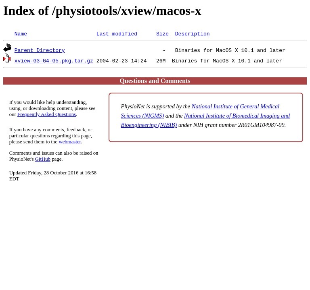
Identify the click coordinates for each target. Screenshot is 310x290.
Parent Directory (40, 50)
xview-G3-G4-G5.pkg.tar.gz (54, 60)
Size (162, 33)
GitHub (42, 159)
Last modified (116, 33)
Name (21, 33)
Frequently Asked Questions (46, 114)
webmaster (70, 142)
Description (192, 33)
